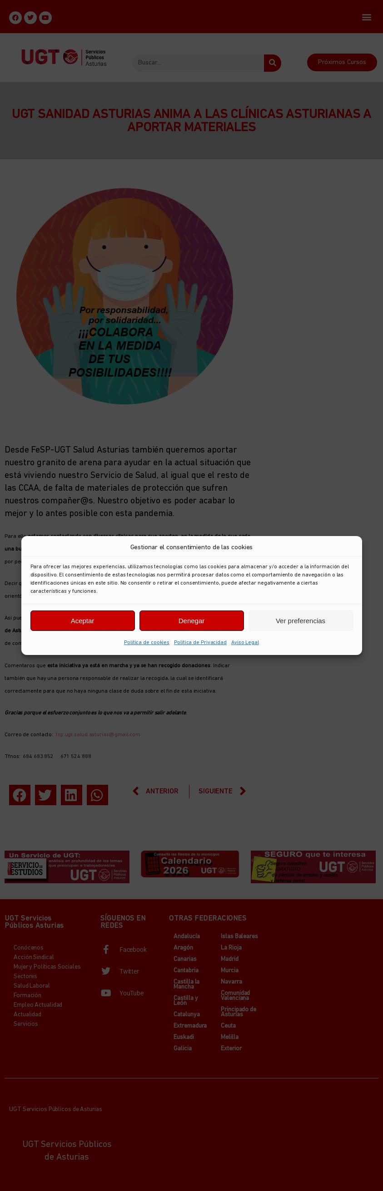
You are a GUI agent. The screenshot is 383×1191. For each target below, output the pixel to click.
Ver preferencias (300, 620)
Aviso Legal (245, 642)
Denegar (192, 620)
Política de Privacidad (200, 642)
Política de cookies (146, 642)
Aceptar (83, 620)
